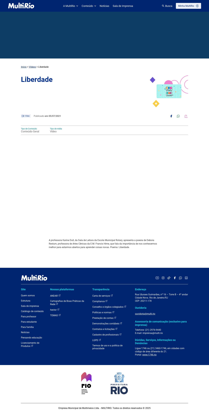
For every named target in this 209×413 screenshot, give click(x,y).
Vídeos (32, 67)
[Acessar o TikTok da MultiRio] (169, 278)
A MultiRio (70, 5)
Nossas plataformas (62, 289)
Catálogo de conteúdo (32, 311)
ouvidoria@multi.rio (145, 313)
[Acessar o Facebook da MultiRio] (174, 278)
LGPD (96, 340)
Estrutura (25, 300)
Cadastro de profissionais (107, 334)
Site (23, 289)
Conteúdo (89, 5)
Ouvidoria (140, 307)
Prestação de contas (104, 317)
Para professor (28, 316)
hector (55, 309)
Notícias (104, 5)
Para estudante (29, 321)
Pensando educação (31, 337)
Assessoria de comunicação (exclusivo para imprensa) (161, 323)
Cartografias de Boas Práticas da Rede (67, 303)
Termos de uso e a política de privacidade (107, 347)
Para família (27, 327)
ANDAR (55, 295)
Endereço (140, 289)
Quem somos (28, 295)
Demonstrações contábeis (107, 323)
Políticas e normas (103, 312)
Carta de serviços (102, 295)
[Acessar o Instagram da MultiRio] (163, 278)
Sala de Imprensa (123, 5)
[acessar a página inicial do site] (21, 6)
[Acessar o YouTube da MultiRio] (157, 278)
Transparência (100, 289)
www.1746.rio (149, 354)
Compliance (100, 301)
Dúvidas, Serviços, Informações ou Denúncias (155, 341)
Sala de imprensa (30, 306)
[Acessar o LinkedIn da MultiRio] (186, 278)
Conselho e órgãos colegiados (109, 306)
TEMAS (55, 315)
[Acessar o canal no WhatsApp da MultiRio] (180, 278)
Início (24, 67)
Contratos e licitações (105, 329)
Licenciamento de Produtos (30, 344)
